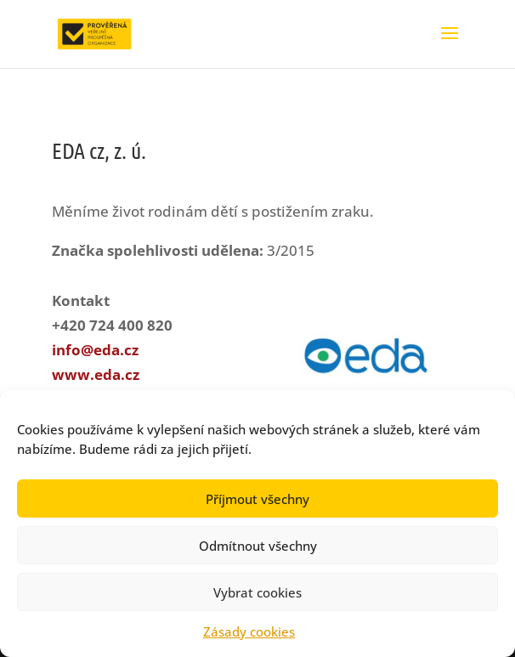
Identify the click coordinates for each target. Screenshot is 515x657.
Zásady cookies (249, 631)
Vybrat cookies (257, 592)
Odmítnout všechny (258, 545)
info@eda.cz (95, 350)
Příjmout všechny (257, 498)
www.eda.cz (95, 374)
